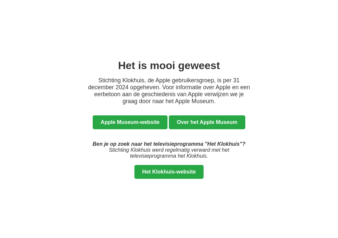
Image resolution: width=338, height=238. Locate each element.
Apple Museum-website (130, 122)
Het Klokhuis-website (169, 172)
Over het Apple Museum (207, 122)
